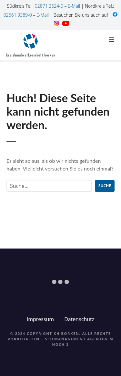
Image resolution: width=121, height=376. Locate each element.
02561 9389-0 (18, 15)
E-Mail (74, 6)
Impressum (40, 319)
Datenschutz (79, 319)
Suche (104, 185)
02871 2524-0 (49, 6)
